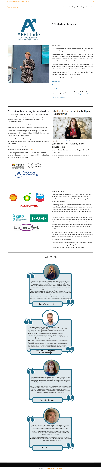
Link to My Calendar (58, 98)
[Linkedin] (93, 1)
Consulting (80, 7)
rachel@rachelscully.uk (25, 1)
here (31, 151)
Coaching (72, 7)
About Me (89, 7)
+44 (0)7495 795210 (13, 1)
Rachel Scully (12, 7)
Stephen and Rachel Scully (54, 475)
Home (65, 7)
